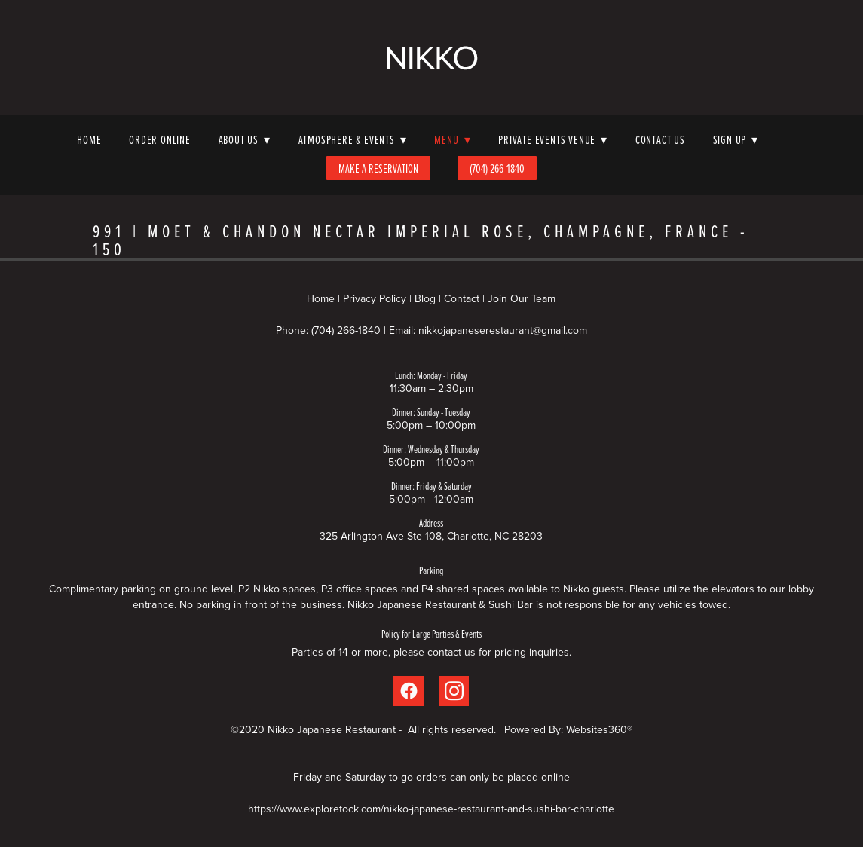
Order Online (160, 139)
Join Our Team (521, 298)
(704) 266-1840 (497, 168)
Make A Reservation (378, 168)
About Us (245, 139)
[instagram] (454, 691)
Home (89, 139)
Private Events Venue (552, 139)
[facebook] (408, 691)
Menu (452, 139)
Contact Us (660, 139)
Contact (461, 298)
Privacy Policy (374, 298)
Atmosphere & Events (352, 139)
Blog (425, 298)
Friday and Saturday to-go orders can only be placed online (431, 776)
